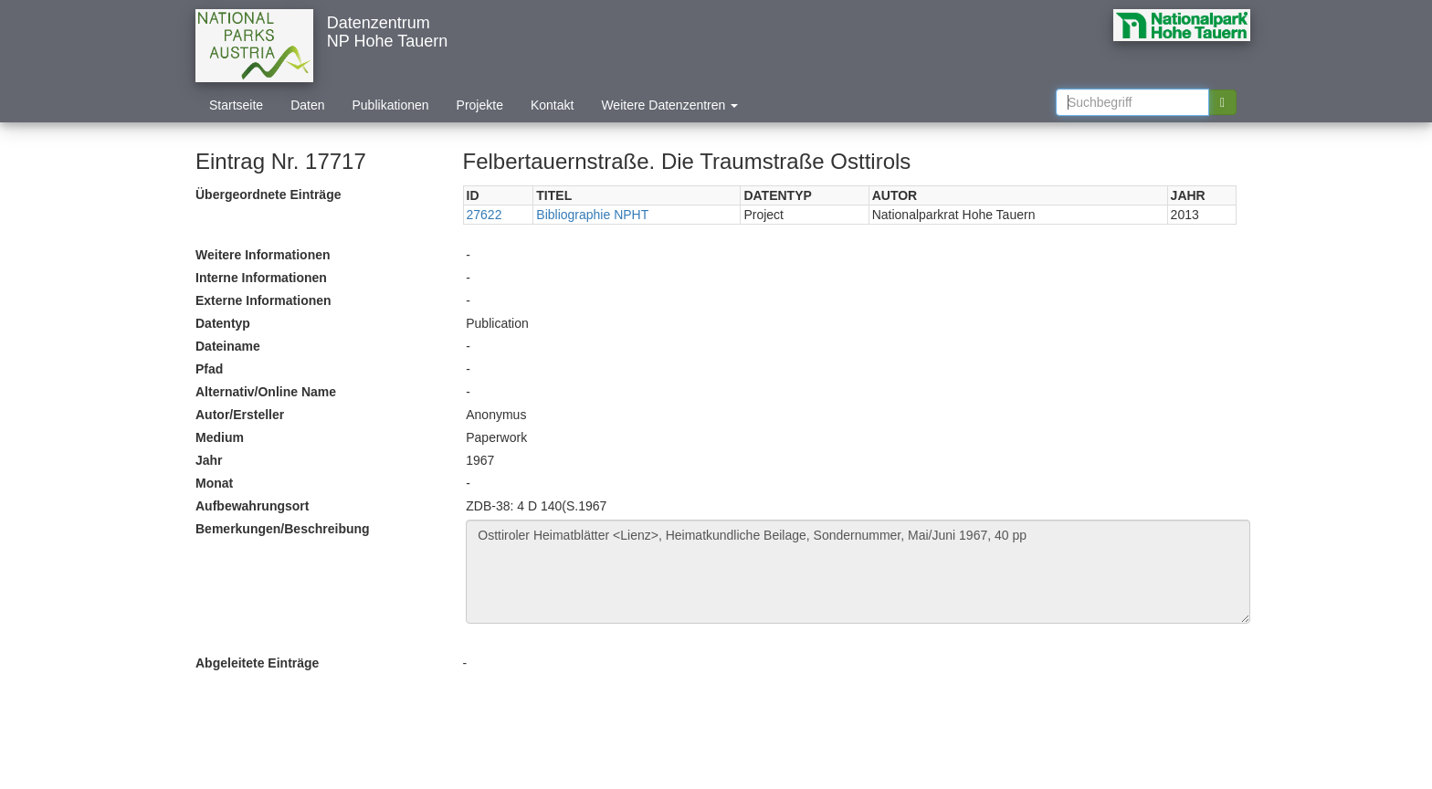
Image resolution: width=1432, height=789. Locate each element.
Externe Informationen (263, 300)
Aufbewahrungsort (252, 506)
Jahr (209, 460)
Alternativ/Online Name (265, 391)
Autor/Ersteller (239, 414)
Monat (214, 483)
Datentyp (222, 323)
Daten (307, 105)
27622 (484, 214)
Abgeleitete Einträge (257, 663)
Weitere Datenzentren (669, 105)
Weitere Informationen (263, 254)
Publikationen (391, 105)
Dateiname (227, 346)
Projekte (480, 105)
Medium (219, 437)
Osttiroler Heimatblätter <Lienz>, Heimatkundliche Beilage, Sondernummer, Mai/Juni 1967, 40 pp (858, 572)
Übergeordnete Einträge (268, 194)
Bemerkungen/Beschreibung (282, 528)
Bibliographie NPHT (592, 214)
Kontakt (552, 105)
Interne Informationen (261, 277)
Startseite (236, 105)
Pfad (209, 369)
